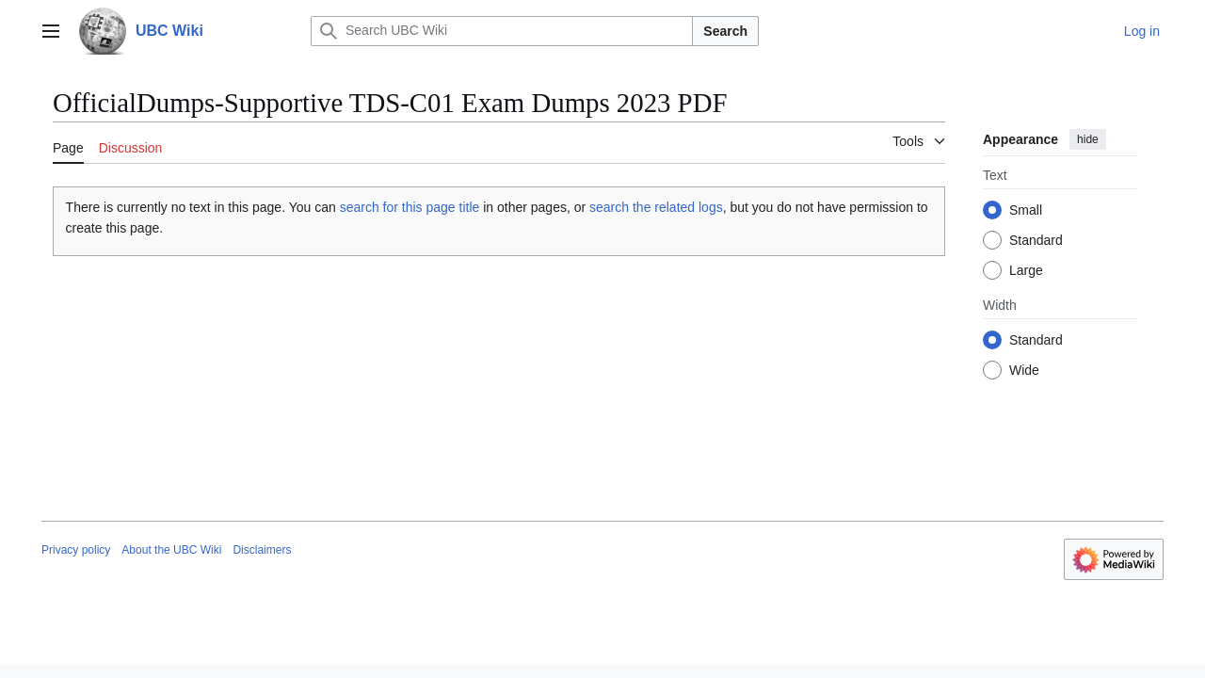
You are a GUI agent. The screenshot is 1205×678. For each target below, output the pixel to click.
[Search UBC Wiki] (502, 31)
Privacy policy (75, 550)
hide (1088, 139)
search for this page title (410, 207)
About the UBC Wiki (171, 550)
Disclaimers (262, 550)
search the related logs (656, 207)
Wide (1024, 370)
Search (725, 31)
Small (1025, 210)
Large (1026, 270)
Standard (1036, 240)
